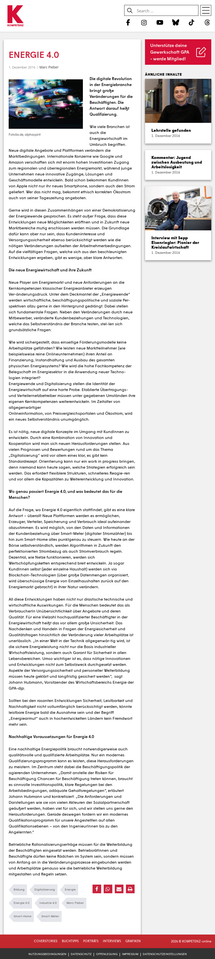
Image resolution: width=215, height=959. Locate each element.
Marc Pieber (49, 67)
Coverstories (45, 941)
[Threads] (207, 22)
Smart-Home (22, 916)
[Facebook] (128, 22)
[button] (97, 889)
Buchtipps (70, 941)
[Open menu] (205, 10)
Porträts (90, 941)
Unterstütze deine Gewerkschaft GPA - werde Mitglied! (169, 52)
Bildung (19, 889)
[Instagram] (144, 22)
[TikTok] (191, 22)
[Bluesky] (175, 22)
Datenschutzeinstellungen (165, 954)
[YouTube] (160, 22)
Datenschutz (81, 954)
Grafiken (133, 941)
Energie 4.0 (21, 903)
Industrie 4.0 (48, 903)
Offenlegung (107, 954)
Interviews (112, 941)
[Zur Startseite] (15, 16)
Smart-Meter (50, 916)
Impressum (130, 954)
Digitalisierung (44, 889)
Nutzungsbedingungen (47, 954)
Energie (70, 889)
